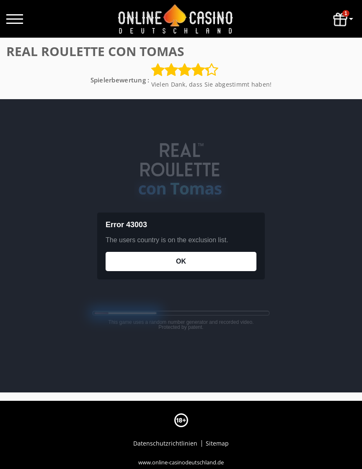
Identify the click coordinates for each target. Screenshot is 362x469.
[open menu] (14, 19)
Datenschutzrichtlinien (166, 443)
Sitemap (217, 443)
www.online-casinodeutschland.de (181, 462)
